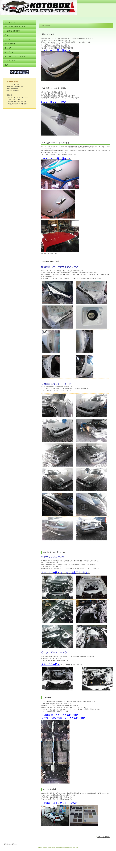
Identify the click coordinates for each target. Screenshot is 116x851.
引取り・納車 (10, 61)
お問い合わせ (10, 44)
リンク (7, 35)
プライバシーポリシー (10, 844)
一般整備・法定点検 (12, 31)
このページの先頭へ (103, 837)
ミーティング (10, 52)
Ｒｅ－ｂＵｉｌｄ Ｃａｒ (15, 56)
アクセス (8, 39)
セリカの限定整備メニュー (15, 27)
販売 (6, 65)
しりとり (8, 48)
